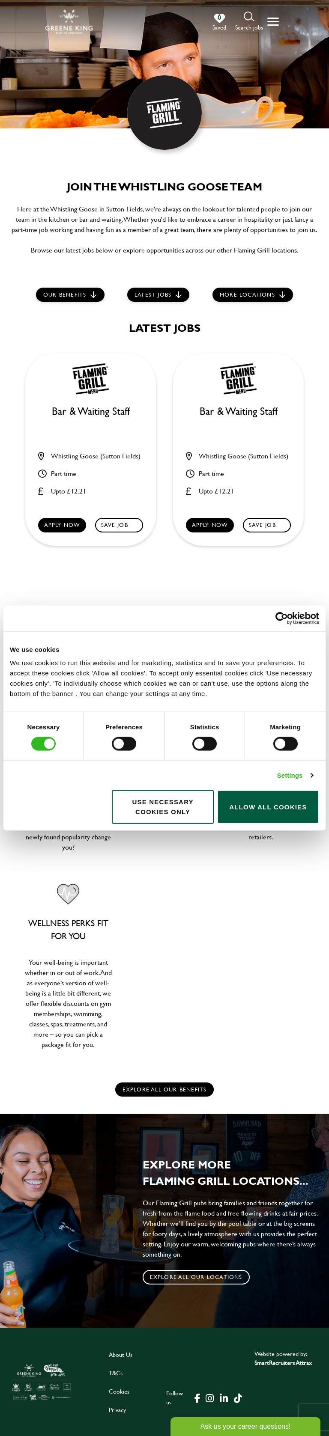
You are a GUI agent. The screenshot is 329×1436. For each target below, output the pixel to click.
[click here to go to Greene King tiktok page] (238, 1397)
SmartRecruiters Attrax (283, 1362)
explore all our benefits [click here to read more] (165, 1089)
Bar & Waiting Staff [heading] (91, 411)
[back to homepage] (69, 21)
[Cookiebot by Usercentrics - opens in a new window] (281, 618)
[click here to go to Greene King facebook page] (197, 1397)
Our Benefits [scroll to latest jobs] (64, 294)
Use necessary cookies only (162, 806)
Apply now (62, 525)
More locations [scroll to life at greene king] (247, 294)
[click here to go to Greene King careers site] (42, 1382)
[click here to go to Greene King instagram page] (209, 1397)
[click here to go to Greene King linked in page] (223, 1397)
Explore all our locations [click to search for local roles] (196, 1277)
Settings (290, 775)
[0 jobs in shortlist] (219, 22)
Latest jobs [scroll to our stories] (153, 294)
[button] (249, 22)
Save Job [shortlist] (114, 525)
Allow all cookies (268, 806)
